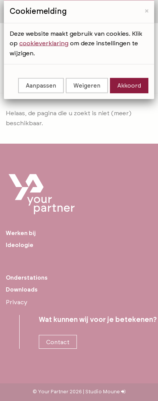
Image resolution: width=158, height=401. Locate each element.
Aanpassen (41, 70)
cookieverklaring (43, 28)
